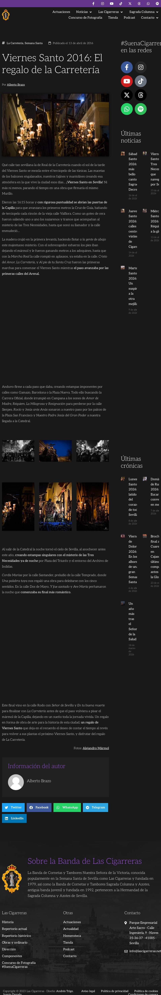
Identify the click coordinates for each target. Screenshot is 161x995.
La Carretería (15, 43)
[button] (84, 12)
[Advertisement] (139, 392)
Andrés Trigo (64, 991)
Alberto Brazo (16, 84)
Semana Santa (34, 43)
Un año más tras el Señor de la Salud (132, 619)
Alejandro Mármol (96, 748)
